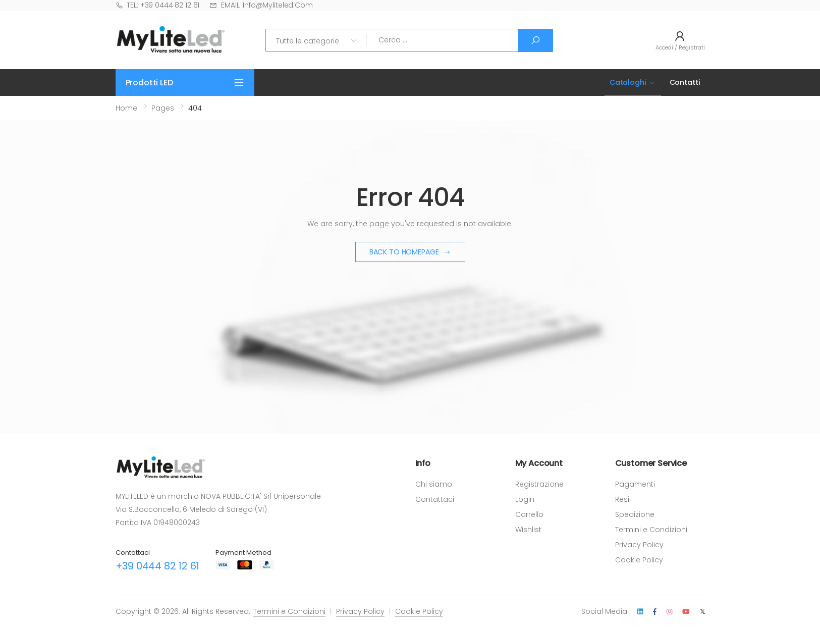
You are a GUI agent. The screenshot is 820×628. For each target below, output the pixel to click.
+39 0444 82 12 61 (158, 566)
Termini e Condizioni (651, 530)
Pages (162, 108)
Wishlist (528, 530)
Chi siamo (433, 484)
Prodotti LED (149, 82)
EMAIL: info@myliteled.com (260, 5)
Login (524, 499)
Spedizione (634, 514)
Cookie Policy (639, 560)
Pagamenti (635, 484)
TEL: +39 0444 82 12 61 (158, 5)
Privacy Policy (639, 545)
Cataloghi (628, 82)
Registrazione (539, 484)
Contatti (685, 82)
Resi (622, 499)
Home (126, 108)
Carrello (529, 514)
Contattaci (434, 499)
